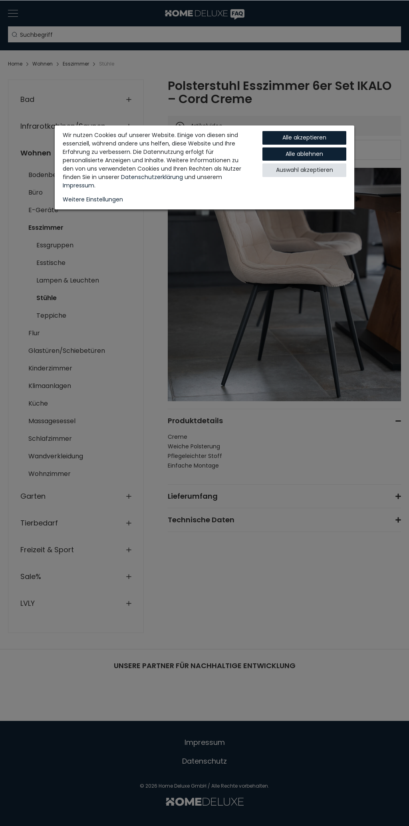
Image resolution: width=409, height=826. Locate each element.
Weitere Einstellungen (93, 199)
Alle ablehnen (304, 154)
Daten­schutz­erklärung (152, 177)
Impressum (78, 185)
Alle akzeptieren (304, 137)
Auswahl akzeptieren (304, 170)
